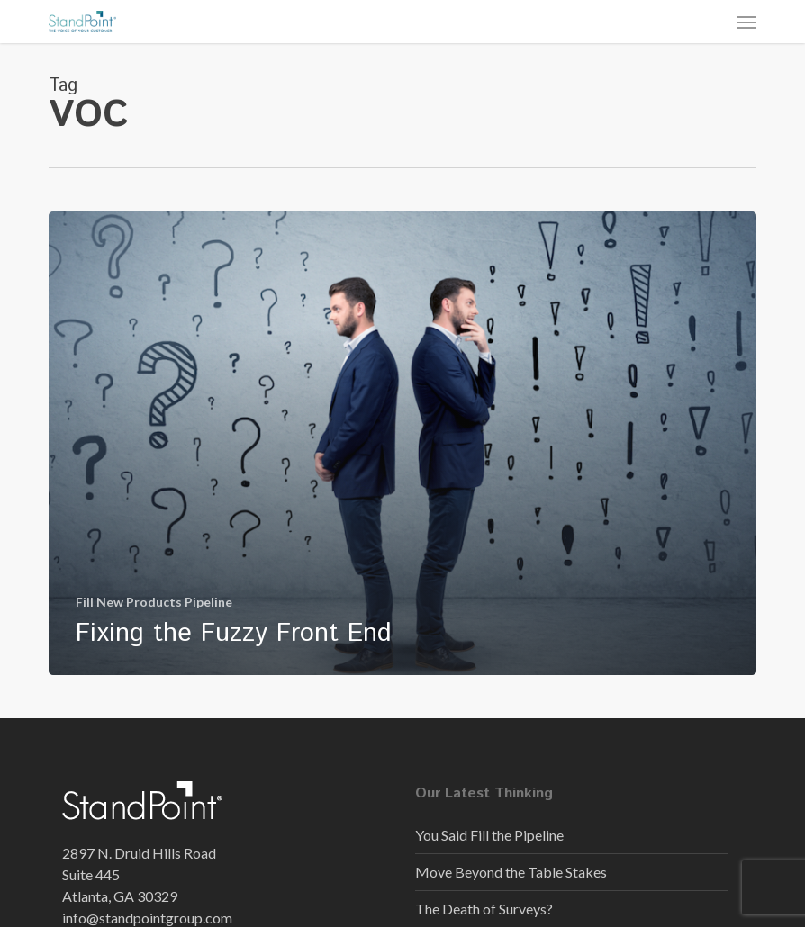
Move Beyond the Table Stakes (511, 871)
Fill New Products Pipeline (154, 601)
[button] (746, 22)
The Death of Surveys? (484, 908)
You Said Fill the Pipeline (489, 834)
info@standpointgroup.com (147, 917)
